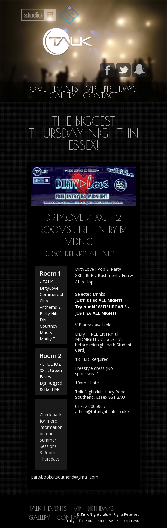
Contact (100, 95)
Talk (35, 508)
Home (35, 89)
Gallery (63, 95)
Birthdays (120, 89)
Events (66, 89)
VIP (91, 89)
